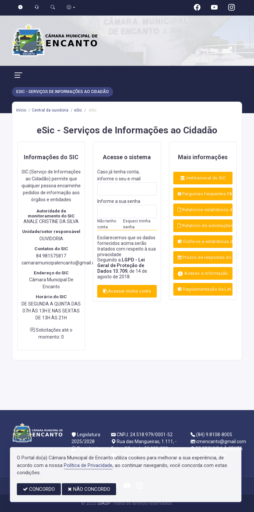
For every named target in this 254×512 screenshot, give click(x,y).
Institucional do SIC (203, 177)
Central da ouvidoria (50, 110)
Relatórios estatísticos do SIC (205, 209)
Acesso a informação (203, 273)
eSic (78, 110)
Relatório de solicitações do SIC (205, 225)
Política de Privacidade (88, 465)
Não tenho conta (106, 224)
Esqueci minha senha (136, 224)
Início (21, 110)
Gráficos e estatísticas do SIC (205, 241)
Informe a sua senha (118, 201)
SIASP (104, 503)
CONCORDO (39, 489)
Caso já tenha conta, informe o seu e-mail (119, 175)
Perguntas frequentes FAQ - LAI (205, 193)
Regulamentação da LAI (205, 289)
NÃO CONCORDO (89, 489)
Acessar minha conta (127, 291)
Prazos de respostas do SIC (205, 257)
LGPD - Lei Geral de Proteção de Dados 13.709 (121, 265)
